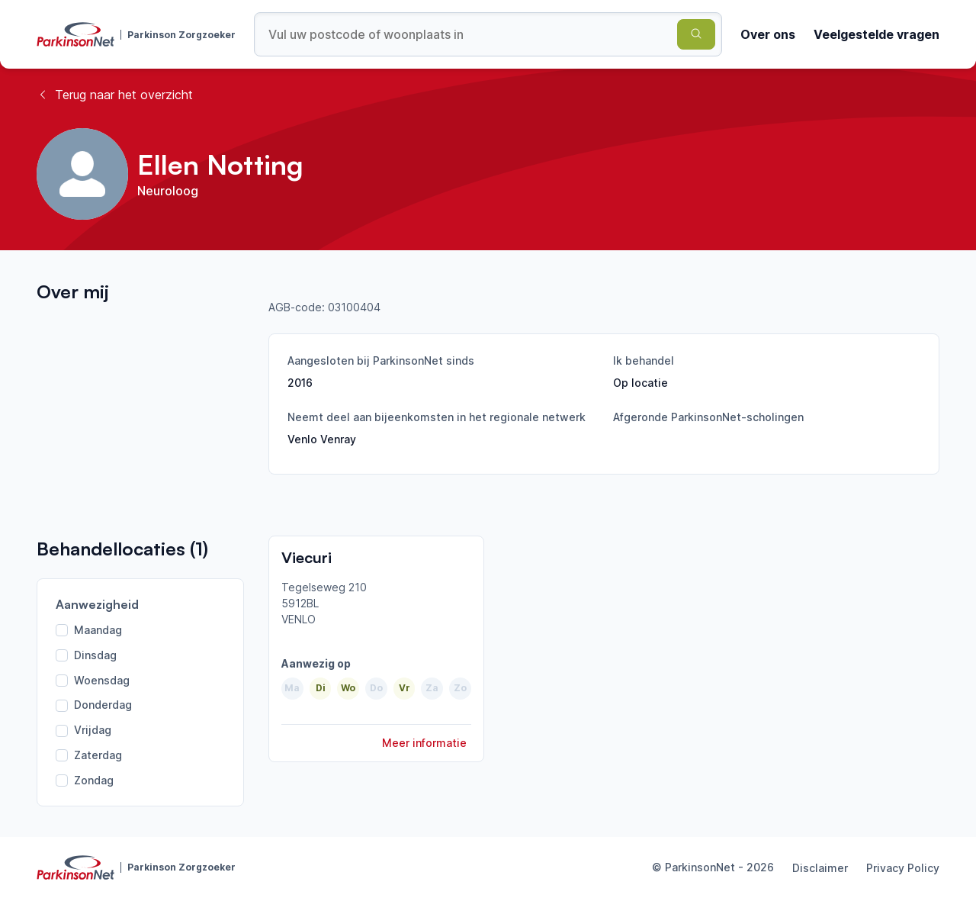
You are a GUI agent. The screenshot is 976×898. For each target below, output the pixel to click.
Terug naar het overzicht (115, 94)
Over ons (767, 34)
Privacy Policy (902, 867)
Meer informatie (424, 742)
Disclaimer (820, 867)
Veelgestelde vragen (876, 34)
